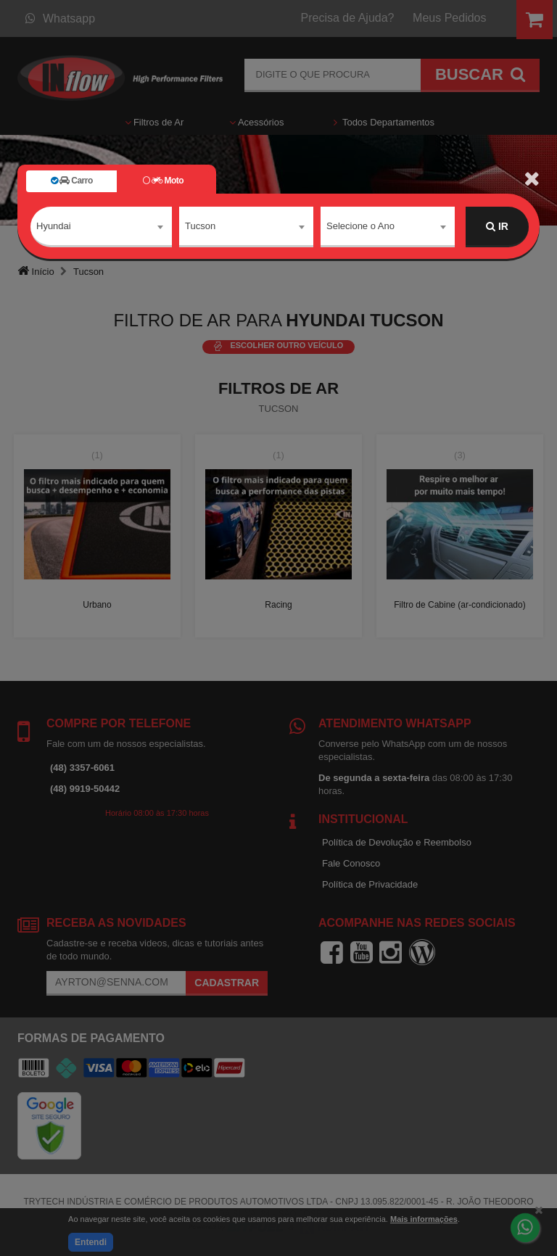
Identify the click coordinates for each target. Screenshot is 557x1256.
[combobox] (101, 227)
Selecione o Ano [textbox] (360, 225)
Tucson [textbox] (200, 225)
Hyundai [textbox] (53, 225)
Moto (163, 180)
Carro (72, 180)
